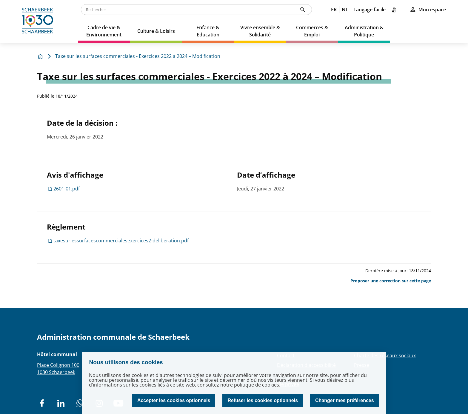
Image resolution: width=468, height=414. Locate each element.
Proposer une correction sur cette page (390, 281)
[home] (39, 21)
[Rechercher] (303, 9)
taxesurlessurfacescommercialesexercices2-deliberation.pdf (118, 240)
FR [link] (334, 9)
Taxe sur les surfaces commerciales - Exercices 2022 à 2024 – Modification (137, 56)
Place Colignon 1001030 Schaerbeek (58, 368)
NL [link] (345, 9)
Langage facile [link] (369, 9)
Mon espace (428, 9)
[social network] (42, 403)
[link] (395, 9)
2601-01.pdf (63, 188)
